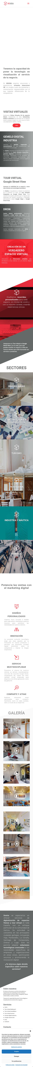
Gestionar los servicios (16, 1047)
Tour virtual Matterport (10, 1009)
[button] (30, 1031)
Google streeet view (10, 1017)
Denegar (16, 1056)
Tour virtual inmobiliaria (10, 1011)
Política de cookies (10, 1065)
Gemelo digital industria (10, 1015)
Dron (6, 1019)
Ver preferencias (16, 1061)
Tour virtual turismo (9, 1013)
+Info (16, 125)
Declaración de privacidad (21, 1065)
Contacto (7, 1021)
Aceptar (16, 1051)
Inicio (6, 1007)
